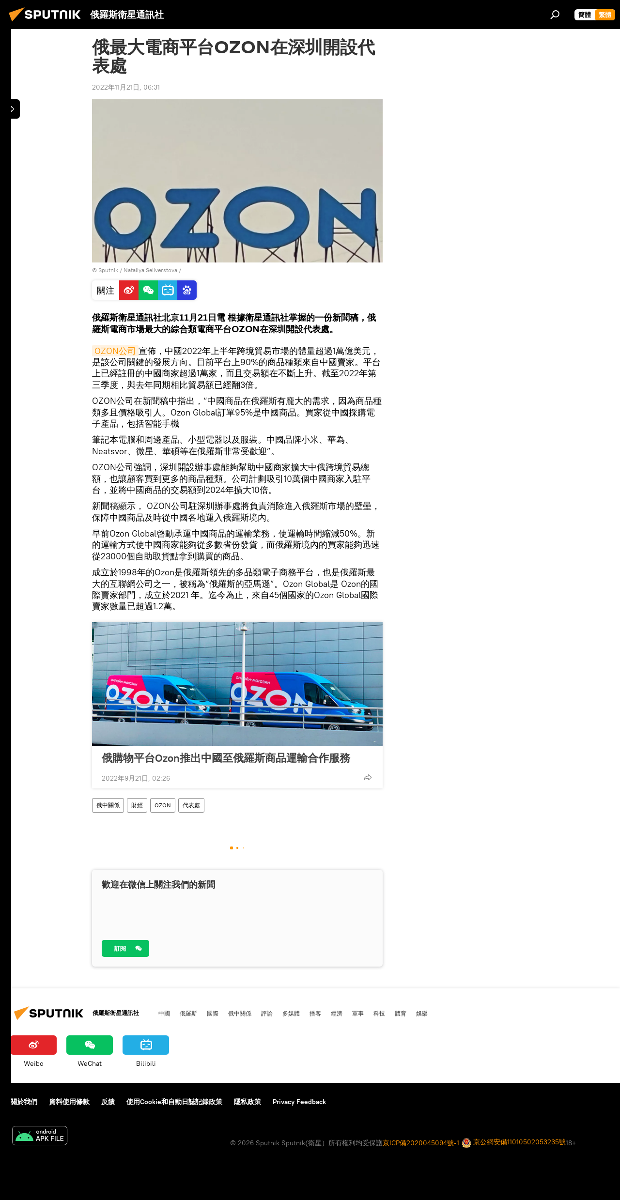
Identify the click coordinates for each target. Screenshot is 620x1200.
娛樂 (422, 1013)
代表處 (191, 805)
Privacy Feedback (299, 1101)
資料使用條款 (69, 1101)
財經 (137, 805)
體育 (400, 1013)
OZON (163, 805)
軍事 (358, 1013)
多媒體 (291, 1013)
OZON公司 (115, 350)
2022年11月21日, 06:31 (126, 87)
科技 (379, 1013)
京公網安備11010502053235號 (514, 1143)
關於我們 (23, 1101)
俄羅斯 (188, 1013)
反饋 (108, 1101)
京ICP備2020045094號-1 (421, 1142)
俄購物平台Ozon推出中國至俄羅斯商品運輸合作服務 (226, 758)
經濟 (336, 1013)
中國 (164, 1013)
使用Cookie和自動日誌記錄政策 (174, 1101)
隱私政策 (247, 1101)
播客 (315, 1013)
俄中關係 (108, 805)
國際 (212, 1013)
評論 (267, 1013)
